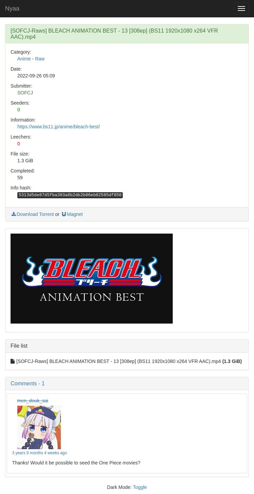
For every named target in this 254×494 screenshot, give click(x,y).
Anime (24, 58)
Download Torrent (32, 214)
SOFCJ (25, 92)
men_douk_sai (32, 400)
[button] (127, 384)
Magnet (72, 214)
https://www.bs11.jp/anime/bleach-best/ (58, 126)
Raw (40, 58)
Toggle (140, 487)
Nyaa (12, 8)
